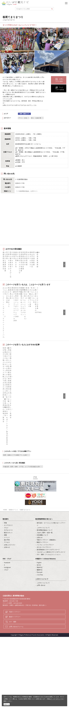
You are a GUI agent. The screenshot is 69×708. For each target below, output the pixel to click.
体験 (5, 501)
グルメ (6, 494)
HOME (5, 476)
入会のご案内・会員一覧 (45, 499)
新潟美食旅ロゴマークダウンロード (48, 516)
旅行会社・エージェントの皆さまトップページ (51, 490)
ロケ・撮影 (12, 588)
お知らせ (7, 513)
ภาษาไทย (40, 541)
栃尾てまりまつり (26, 476)
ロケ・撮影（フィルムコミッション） (49, 521)
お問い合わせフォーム (16, 593)
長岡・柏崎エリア (24, 114)
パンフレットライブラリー (45, 511)
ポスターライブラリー (44, 513)
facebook (7, 529)
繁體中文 (39, 536)
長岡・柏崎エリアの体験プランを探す (15, 421)
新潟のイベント (13, 476)
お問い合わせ (41, 551)
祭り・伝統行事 (36, 118)
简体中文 (39, 534)
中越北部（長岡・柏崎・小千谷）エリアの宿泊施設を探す (22, 433)
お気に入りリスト (10, 511)
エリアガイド (8, 491)
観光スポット (8, 499)
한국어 (39, 531)
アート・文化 (22, 118)
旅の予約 (7, 506)
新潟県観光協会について (45, 496)
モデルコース (8, 496)
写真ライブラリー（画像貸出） (47, 506)
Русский (39, 539)
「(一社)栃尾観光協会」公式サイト (26, 191)
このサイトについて (43, 494)
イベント (7, 504)
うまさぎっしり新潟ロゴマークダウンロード (51, 518)
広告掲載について (42, 501)
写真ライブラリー (15, 578)
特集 (5, 489)
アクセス (7, 509)
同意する (6, 704)
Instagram (7, 534)
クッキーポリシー (56, 699)
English (39, 529)
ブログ (6, 536)
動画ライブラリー (42, 509)
